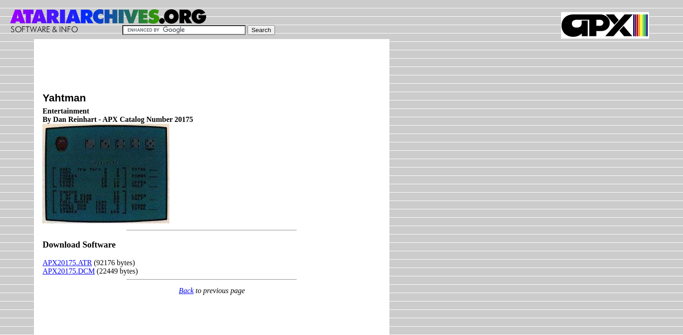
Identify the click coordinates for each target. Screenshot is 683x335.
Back (186, 291)
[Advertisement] (211, 68)
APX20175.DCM (68, 271)
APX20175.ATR (67, 263)
